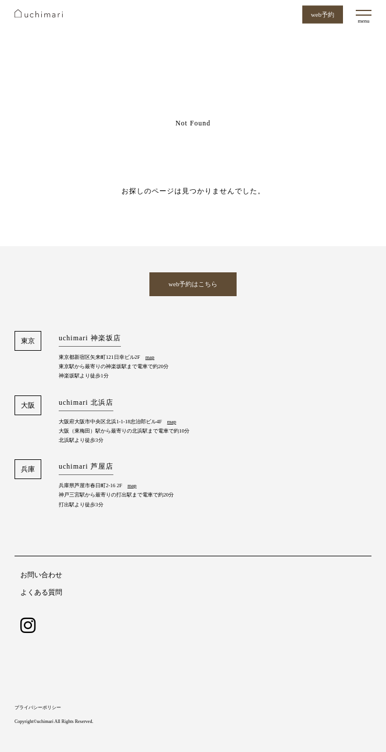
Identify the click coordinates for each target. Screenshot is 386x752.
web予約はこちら (193, 283)
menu (364, 21)
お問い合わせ (41, 575)
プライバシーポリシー (38, 707)
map (150, 357)
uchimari (39, 13)
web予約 (322, 14)
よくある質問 (41, 592)
